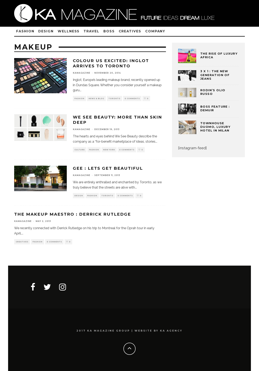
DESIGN (46, 31)
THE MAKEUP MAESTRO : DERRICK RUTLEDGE (72, 214)
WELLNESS (69, 31)
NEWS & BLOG (96, 99)
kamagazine (81, 73)
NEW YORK (109, 150)
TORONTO (114, 99)
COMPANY (155, 31)
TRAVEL (91, 31)
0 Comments (132, 99)
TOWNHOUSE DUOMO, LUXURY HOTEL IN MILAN (215, 126)
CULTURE (79, 150)
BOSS (109, 31)
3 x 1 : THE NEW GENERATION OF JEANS (214, 74)
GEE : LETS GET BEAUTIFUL (108, 168)
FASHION (25, 31)
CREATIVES (130, 31)
